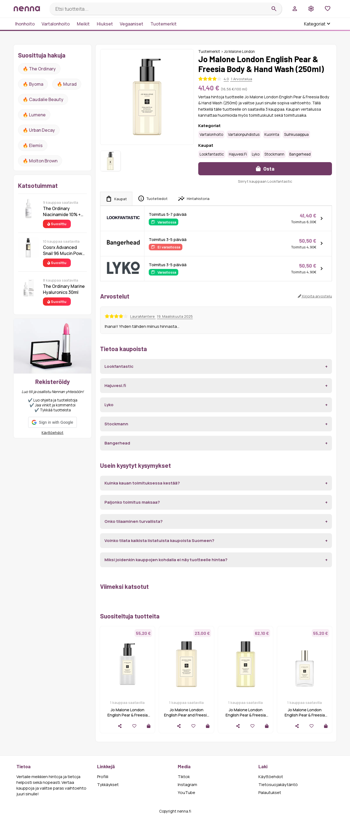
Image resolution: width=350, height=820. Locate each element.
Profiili (102, 776)
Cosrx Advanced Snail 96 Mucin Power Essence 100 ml (64, 250)
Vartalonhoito (56, 24)
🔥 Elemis (33, 145)
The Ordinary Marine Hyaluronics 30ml (64, 289)
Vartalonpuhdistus (243, 134)
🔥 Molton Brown (40, 161)
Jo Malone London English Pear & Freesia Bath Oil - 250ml (246, 715)
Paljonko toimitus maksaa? (132, 502)
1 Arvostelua (241, 78)
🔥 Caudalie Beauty (43, 99)
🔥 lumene (34, 115)
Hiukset (105, 24)
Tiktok (184, 776)
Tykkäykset (108, 784)
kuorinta (271, 134)
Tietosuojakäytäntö (278, 784)
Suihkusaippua (296, 134)
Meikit (83, 24)
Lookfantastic (212, 154)
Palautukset (269, 792)
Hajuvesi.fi (238, 154)
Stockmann (274, 154)
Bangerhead (300, 154)
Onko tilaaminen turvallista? (133, 521)
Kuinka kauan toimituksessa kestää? (142, 483)
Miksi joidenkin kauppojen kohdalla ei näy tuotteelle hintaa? (166, 560)
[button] (52, 422)
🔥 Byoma (33, 84)
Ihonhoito (25, 24)
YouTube (186, 792)
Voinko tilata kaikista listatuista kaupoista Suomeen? (159, 540)
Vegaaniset (131, 24)
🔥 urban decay (39, 130)
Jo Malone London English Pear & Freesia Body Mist (305, 715)
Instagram (187, 784)
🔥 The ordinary (39, 69)
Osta (265, 168)
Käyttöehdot (52, 432)
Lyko (255, 154)
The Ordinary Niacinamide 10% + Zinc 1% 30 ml (62, 211)
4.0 (226, 78)
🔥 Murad (67, 84)
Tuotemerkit (163, 24)
